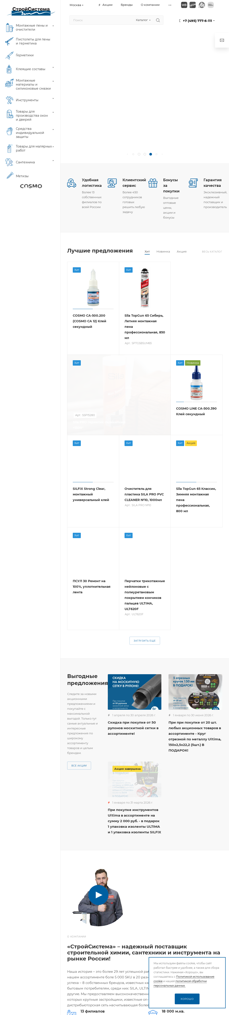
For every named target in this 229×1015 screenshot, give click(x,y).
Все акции (79, 765)
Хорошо (187, 998)
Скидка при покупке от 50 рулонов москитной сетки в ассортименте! (133, 728)
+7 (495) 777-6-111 (197, 21)
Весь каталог (212, 251)
